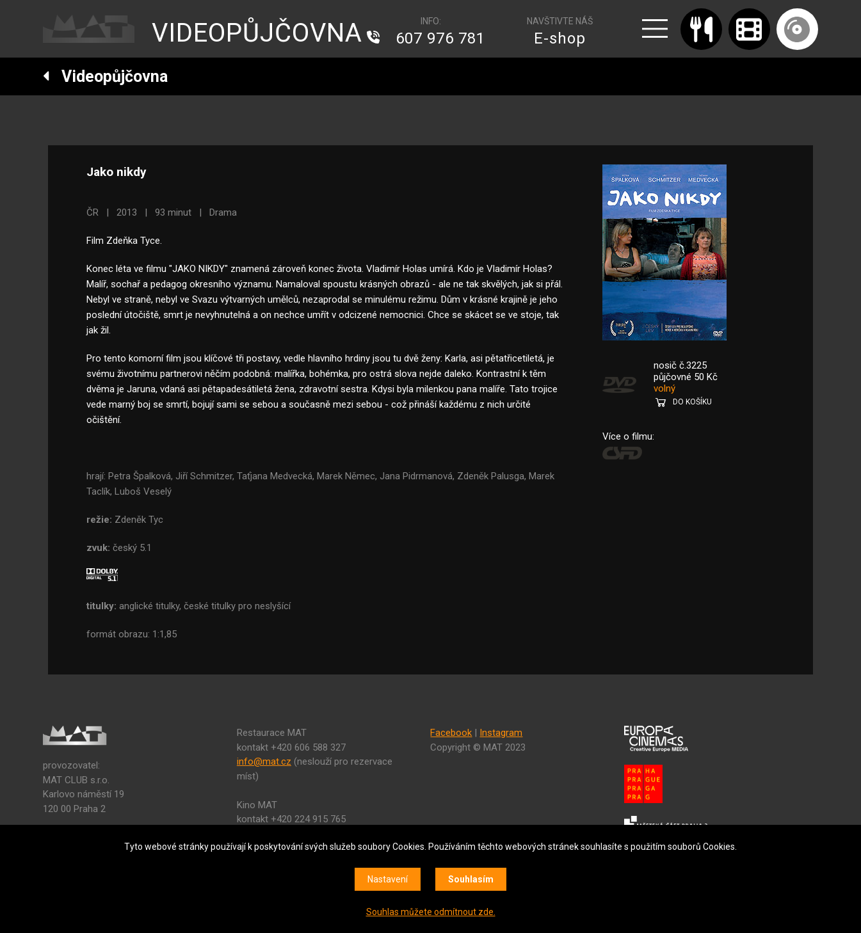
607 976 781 (440, 38)
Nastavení (387, 879)
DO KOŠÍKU (692, 401)
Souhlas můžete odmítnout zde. (430, 912)
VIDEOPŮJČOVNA (257, 33)
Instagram (500, 732)
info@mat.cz (264, 761)
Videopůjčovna (105, 76)
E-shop (560, 38)
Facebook (451, 732)
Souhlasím (471, 879)
